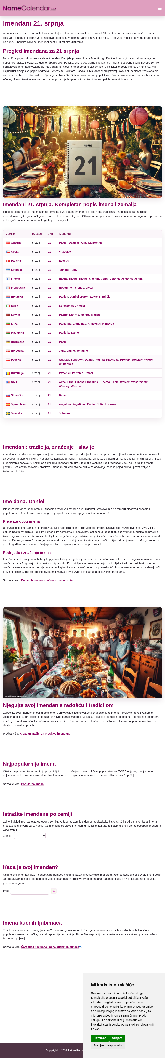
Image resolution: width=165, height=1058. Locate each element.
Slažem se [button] (100, 1038)
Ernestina (91, 381)
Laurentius (95, 242)
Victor (89, 287)
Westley (64, 386)
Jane (62, 350)
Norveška (17, 350)
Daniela (74, 242)
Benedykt (77, 359)
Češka (15, 251)
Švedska (16, 413)
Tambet (64, 269)
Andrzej (64, 359)
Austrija (16, 242)
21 (49, 242)
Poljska (16, 359)
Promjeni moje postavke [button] (108, 1045)
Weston (76, 386)
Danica (63, 296)
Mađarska (17, 332)
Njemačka (17, 341)
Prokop (125, 359)
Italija (14, 305)
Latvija (15, 314)
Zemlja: (7, 835)
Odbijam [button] (117, 1038)
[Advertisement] (82, 94)
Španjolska (18, 404)
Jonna (138, 278)
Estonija (16, 269)
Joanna (115, 278)
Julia (83, 242)
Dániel (75, 332)
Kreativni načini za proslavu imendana (45, 733)
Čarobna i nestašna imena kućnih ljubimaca (50, 946)
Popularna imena (32, 783)
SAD (14, 381)
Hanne (73, 278)
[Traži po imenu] (54, 891)
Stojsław (137, 359)
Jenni (104, 278)
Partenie (77, 373)
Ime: (6, 890)
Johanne (82, 350)
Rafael (89, 373)
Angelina (65, 404)
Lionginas (79, 323)
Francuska (18, 287)
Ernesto (105, 381)
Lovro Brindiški (100, 296)
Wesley (124, 381)
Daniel (63, 242)
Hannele (84, 278)
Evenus (64, 260)
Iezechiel (65, 373)
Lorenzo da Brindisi (72, 305)
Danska (16, 260)
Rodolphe (65, 287)
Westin (143, 381)
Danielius (65, 323)
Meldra (85, 314)
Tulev (73, 269)
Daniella (64, 332)
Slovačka (17, 395)
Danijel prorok (79, 296)
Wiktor (148, 359)
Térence (78, 287)
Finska (15, 278)
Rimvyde (108, 323)
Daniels (74, 314)
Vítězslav (65, 251)
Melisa (95, 314)
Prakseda (112, 359)
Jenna (96, 278)
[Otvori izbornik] (160, 8)
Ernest (79, 381)
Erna (70, 381)
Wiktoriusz (66, 363)
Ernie (114, 381)
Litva (14, 323)
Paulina (100, 359)
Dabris (63, 314)
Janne (71, 350)
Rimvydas (94, 323)
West (134, 381)
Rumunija (17, 373)
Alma (62, 381)
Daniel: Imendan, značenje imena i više (47, 580)
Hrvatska (17, 296)
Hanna (63, 278)
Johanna (127, 278)
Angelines (79, 404)
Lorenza (110, 404)
